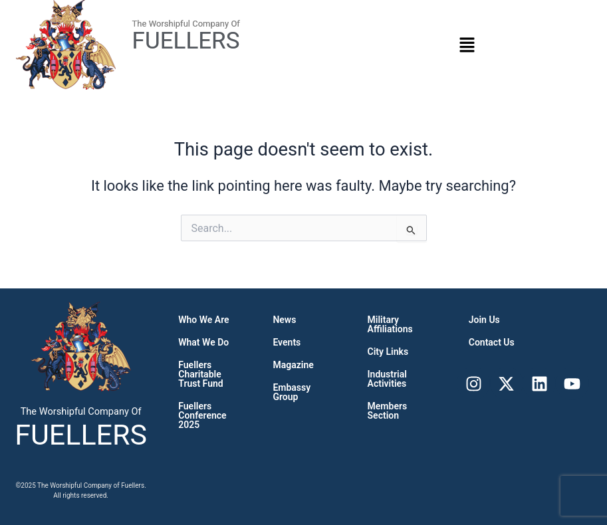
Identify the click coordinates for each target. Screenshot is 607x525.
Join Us (484, 319)
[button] (466, 44)
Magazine (293, 365)
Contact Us (492, 342)
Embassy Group (291, 392)
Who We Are (203, 319)
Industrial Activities (387, 379)
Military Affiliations (390, 324)
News (284, 319)
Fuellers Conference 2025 (202, 415)
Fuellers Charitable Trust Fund (200, 374)
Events (287, 342)
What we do (203, 342)
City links (388, 351)
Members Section (388, 411)
